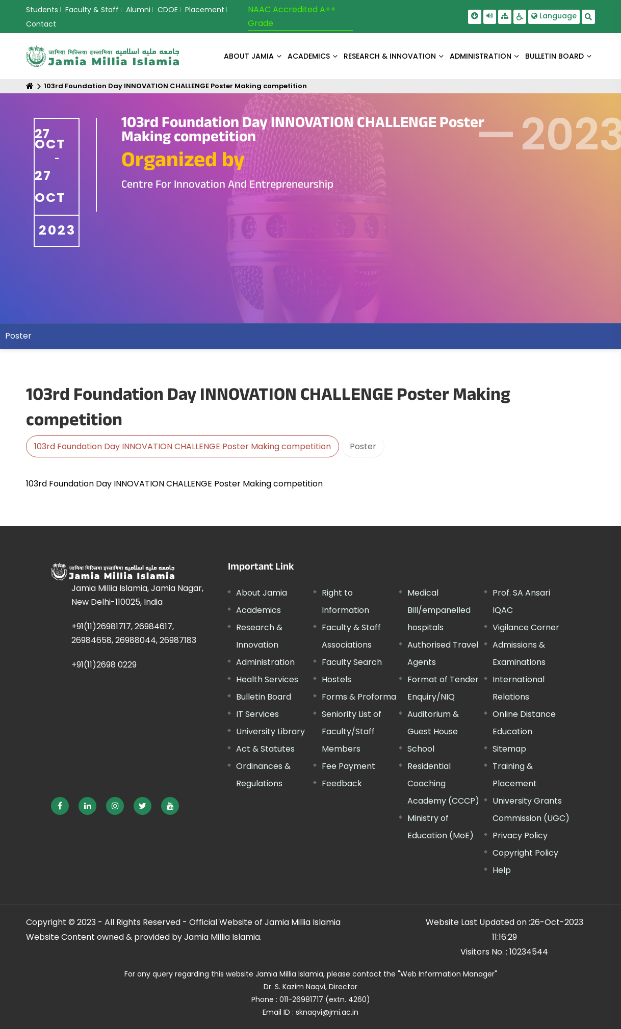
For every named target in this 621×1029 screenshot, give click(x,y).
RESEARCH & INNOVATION (390, 56)
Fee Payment (348, 766)
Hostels (336, 679)
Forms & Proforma (359, 697)
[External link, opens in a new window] (60, 806)
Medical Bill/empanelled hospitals (439, 610)
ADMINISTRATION (480, 56)
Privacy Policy (520, 835)
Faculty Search (352, 662)
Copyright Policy (525, 853)
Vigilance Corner (526, 627)
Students (42, 10)
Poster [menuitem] (18, 336)
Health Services (267, 679)
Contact (41, 24)
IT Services (257, 714)
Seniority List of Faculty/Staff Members (351, 731)
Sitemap (509, 749)
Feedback (342, 783)
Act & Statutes (265, 749)
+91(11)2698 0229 (104, 665)
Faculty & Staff (92, 10)
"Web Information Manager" (447, 974)
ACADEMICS (309, 56)
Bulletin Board (263, 697)
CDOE (168, 10)
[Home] (30, 86)
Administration (265, 662)
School (420, 749)
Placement (204, 10)
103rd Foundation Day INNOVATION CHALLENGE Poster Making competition (175, 86)
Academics (258, 610)
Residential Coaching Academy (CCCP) (443, 783)
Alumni (138, 10)
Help (502, 870)
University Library (270, 731)
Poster (363, 446)
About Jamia (249, 56)
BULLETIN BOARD (554, 56)
